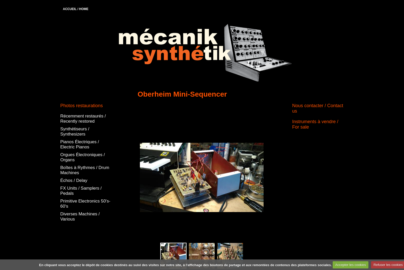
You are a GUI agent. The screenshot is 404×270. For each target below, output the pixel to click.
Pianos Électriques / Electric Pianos (79, 144)
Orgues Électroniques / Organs (82, 157)
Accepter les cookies (350, 265)
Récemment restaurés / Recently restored (83, 119)
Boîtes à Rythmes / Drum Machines (84, 170)
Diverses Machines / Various (80, 217)
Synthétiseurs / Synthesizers (74, 131)
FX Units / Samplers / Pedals (81, 191)
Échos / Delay (73, 180)
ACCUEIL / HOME (75, 9)
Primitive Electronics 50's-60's (85, 204)
